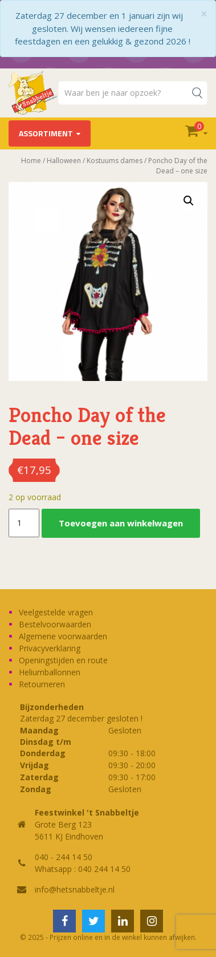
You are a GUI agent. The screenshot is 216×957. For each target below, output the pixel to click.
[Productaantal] (24, 523)
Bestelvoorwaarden (55, 624)
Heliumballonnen (49, 672)
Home (31, 160)
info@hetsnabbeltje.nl (75, 889)
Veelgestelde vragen (56, 612)
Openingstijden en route (63, 660)
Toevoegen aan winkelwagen (121, 523)
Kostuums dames (114, 160)
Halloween (64, 160)
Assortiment (46, 133)
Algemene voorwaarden (63, 636)
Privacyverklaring (49, 648)
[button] (188, 200)
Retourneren (42, 684)
